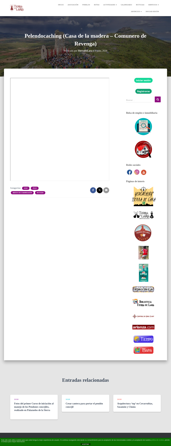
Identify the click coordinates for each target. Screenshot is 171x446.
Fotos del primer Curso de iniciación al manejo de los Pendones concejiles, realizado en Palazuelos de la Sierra (34, 406)
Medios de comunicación (22, 193)
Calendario (126, 5)
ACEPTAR (85, 444)
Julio (35, 188)
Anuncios (136, 11)
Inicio (61, 5)
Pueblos (86, 5)
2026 (16, 399)
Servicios (153, 5)
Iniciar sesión (152, 11)
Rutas (96, 5)
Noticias (140, 5)
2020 (26, 188)
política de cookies (157, 440)
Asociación (73, 5)
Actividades (110, 5)
